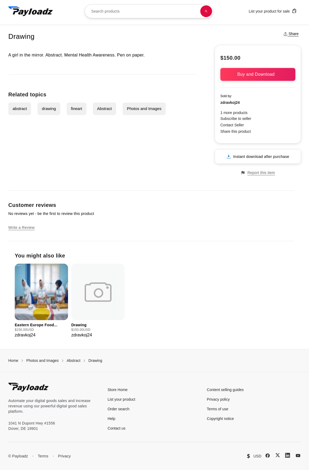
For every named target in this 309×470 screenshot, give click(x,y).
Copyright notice (220, 418)
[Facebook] (267, 455)
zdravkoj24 (230, 102)
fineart (76, 108)
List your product (121, 399)
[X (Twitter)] (278, 455)
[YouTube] (298, 455)
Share (291, 34)
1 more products (233, 113)
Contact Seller (232, 125)
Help (111, 418)
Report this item (258, 172)
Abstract (104, 108)
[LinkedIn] (287, 455)
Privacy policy (218, 399)
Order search (119, 409)
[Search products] (206, 11)
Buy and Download (257, 74)
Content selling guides (225, 390)
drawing (49, 108)
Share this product (235, 131)
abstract (20, 108)
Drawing (95, 360)
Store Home (118, 390)
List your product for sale (273, 10)
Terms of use (217, 409)
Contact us (117, 428)
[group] (41, 301)
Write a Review (21, 227)
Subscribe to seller (235, 118)
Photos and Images (144, 108)
